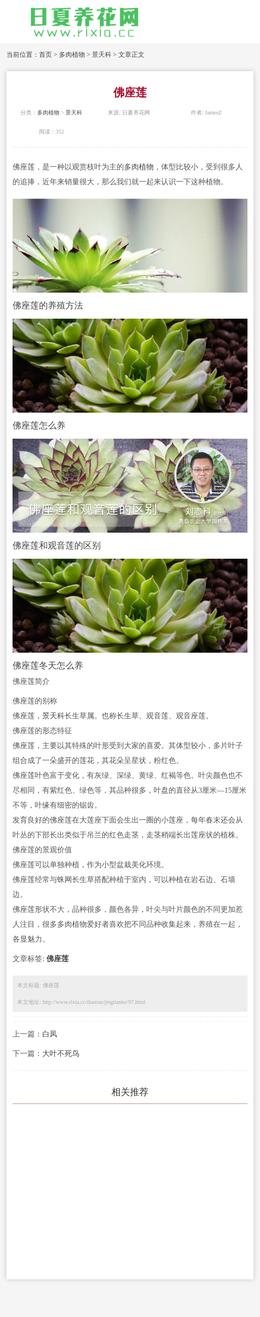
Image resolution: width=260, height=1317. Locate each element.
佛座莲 (57, 959)
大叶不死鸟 (60, 1053)
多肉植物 (72, 54)
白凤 (49, 1034)
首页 (45, 54)
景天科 (101, 54)
